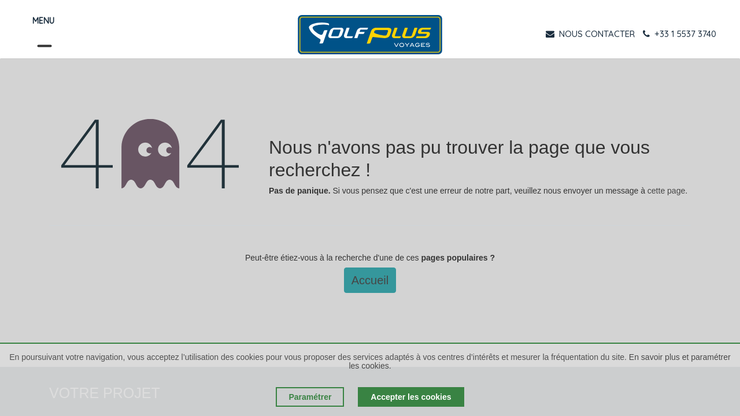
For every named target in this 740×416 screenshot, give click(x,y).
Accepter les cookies (411, 397)
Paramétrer (309, 397)
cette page (666, 190)
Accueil (370, 280)
